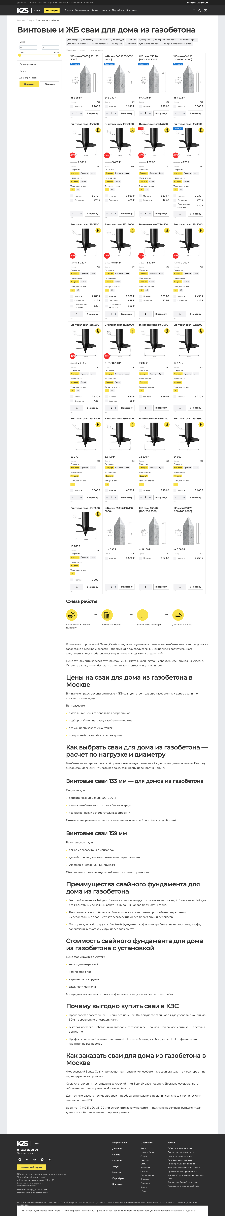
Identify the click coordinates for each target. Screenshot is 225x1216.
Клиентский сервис (31, 1167)
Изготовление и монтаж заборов (183, 1185)
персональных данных (183, 1210)
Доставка (21, 2)
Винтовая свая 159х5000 (153, 418)
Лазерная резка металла (180, 1156)
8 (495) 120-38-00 (197, 2)
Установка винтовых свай (180, 1159)
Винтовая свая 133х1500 (84, 124)
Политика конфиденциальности (32, 1189)
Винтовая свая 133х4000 (119, 224)
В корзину (92, 113)
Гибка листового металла (180, 1148)
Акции (95, 10)
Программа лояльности (70, 2)
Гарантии (52, 2)
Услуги (67, 10)
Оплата (32, 2)
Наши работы (147, 1152)
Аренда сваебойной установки (182, 1182)
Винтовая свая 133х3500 (84, 224)
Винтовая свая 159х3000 (153, 324)
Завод (143, 1148)
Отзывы (42, 2)
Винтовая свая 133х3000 (187, 124)
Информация (119, 1142)
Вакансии (88, 2)
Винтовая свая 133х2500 (153, 124)
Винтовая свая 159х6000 (85, 508)
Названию (71, 50)
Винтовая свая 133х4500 (153, 224)
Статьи (143, 1163)
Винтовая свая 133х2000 (119, 124)
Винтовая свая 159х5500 (187, 418)
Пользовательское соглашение (32, 1192)
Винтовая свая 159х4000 (85, 418)
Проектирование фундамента (182, 1171)
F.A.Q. (143, 1190)
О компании (81, 10)
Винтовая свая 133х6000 (119, 324)
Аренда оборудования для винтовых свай (186, 1177)
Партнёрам (118, 10)
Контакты (131, 10)
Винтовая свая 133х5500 (84, 324)
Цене (82, 50)
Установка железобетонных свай (184, 1167)
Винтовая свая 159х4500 (119, 418)
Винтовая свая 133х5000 (187, 224)
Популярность (96, 50)
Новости (105, 10)
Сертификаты (147, 1175)
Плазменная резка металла (181, 1152)
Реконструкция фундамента (181, 1163)
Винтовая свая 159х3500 (187, 324)
